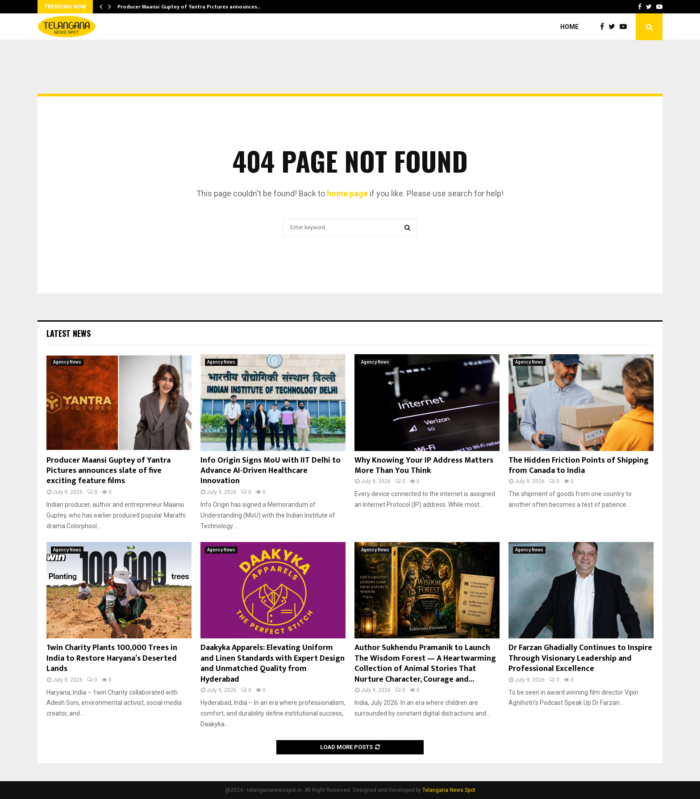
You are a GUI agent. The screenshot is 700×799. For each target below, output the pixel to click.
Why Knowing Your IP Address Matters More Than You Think (423, 465)
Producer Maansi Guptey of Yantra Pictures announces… (189, 6)
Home (569, 26)
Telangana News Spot (448, 790)
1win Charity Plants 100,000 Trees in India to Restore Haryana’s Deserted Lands (111, 658)
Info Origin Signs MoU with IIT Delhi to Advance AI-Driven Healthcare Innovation (270, 471)
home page (347, 193)
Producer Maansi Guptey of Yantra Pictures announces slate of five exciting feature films (108, 471)
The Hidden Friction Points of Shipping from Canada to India (578, 465)
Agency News (67, 362)
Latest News (68, 333)
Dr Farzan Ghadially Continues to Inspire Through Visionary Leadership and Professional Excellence (580, 658)
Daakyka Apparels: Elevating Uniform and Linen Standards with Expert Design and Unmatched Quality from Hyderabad (272, 663)
